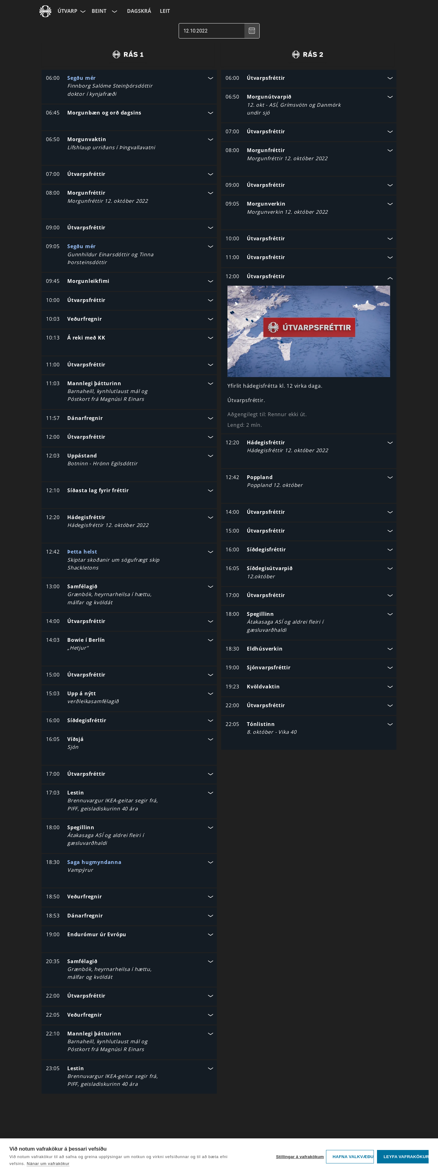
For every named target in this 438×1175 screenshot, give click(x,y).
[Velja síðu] (82, 11)
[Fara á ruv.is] (45, 11)
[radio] (128, 54)
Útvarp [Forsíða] (67, 11)
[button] (129, 86)
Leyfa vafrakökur (406, 1156)
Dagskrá (139, 11)
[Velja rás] (113, 11)
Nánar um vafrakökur (48, 1163)
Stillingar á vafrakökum (299, 1156)
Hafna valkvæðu (353, 1156)
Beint (99, 11)
